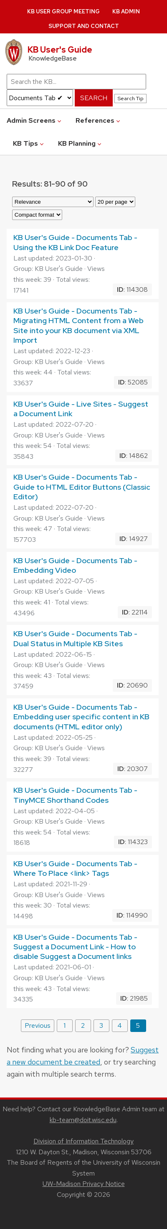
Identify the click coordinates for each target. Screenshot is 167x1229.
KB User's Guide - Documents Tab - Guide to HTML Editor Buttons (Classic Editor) (81, 486)
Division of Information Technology (83, 1141)
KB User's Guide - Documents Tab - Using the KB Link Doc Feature (75, 242)
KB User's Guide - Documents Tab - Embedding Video (75, 565)
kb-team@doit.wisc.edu (83, 1119)
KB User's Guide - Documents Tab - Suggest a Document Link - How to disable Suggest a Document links (75, 946)
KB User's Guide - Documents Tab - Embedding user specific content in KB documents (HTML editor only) (81, 716)
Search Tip (130, 98)
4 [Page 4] (119, 1025)
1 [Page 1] (64, 1025)
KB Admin (126, 11)
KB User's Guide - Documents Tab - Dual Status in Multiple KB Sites (75, 638)
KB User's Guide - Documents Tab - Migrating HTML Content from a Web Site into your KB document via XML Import (78, 325)
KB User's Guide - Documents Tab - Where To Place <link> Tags (75, 868)
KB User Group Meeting (63, 11)
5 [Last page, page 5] (138, 1025)
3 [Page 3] (101, 1025)
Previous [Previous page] (38, 1025)
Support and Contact (83, 26)
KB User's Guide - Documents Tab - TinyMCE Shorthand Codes (75, 794)
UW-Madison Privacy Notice (84, 1183)
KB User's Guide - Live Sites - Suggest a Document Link (80, 408)
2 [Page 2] (83, 1025)
